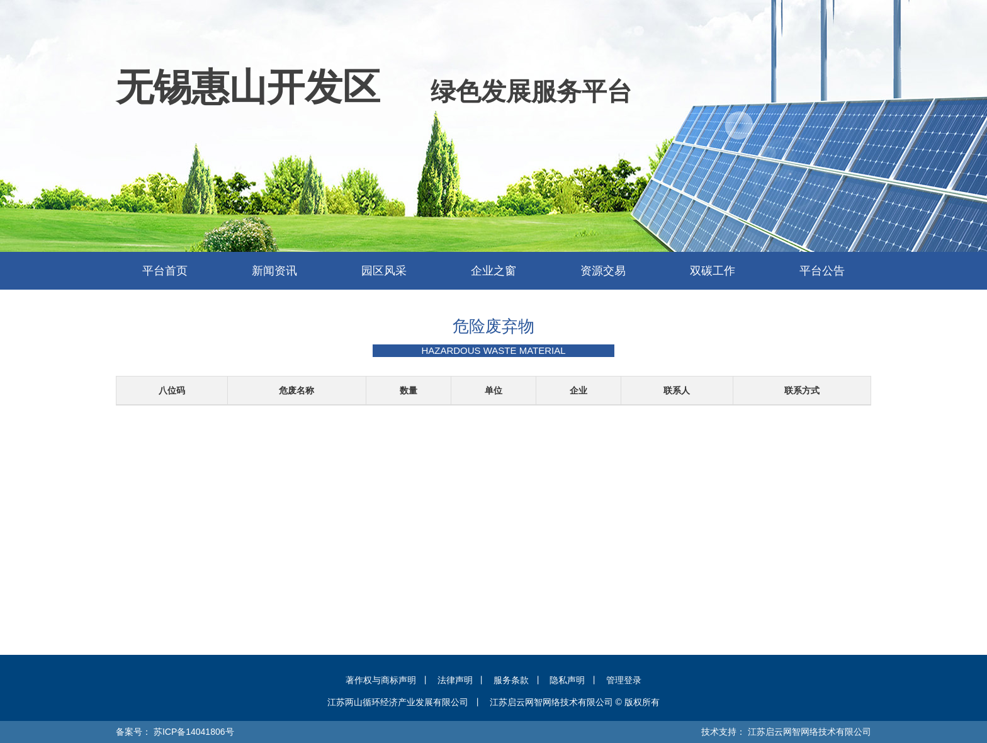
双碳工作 (712, 270)
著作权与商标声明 (381, 680)
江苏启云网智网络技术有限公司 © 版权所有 (575, 702)
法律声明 (455, 680)
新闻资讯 (274, 270)
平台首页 (165, 270)
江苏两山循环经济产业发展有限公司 (397, 702)
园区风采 (384, 270)
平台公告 (822, 270)
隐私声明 (567, 680)
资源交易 (603, 270)
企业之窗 (493, 270)
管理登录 (623, 680)
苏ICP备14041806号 (194, 732)
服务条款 (511, 680)
